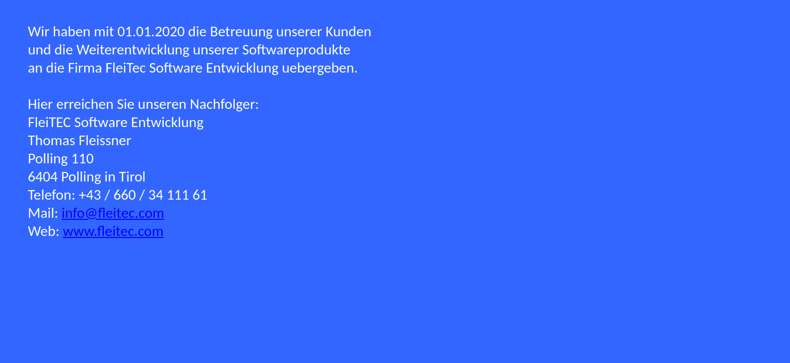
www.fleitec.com (113, 231)
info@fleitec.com (112, 213)
